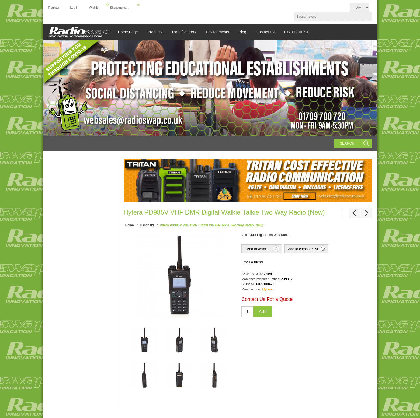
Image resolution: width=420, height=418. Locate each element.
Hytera (267, 289)
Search (347, 143)
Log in (74, 7)
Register (54, 7)
